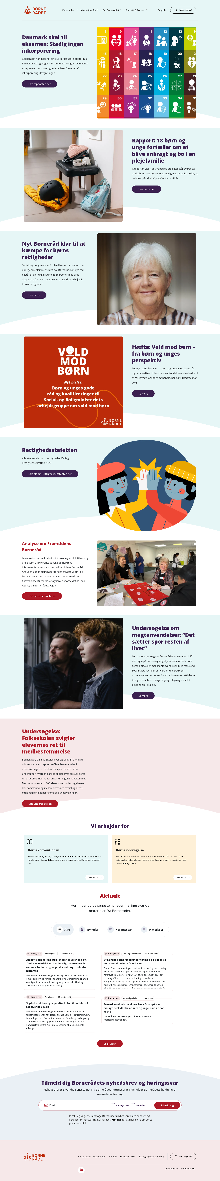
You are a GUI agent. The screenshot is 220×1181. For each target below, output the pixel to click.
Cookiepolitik (171, 1168)
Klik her (116, 1119)
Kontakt (113, 1156)
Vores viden (84, 1156)
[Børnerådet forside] (37, 10)
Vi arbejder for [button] (89, 10)
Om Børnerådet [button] (111, 10)
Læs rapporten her (39, 84)
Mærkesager (99, 1156)
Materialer (152, 929)
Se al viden (110, 1043)
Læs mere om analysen (41, 596)
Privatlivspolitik (188, 1168)
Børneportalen (127, 1156)
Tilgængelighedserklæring (150, 1156)
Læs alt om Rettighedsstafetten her (50, 474)
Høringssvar (119, 929)
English (162, 10)
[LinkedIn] (81, 1170)
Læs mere (34, 295)
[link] (59, 972)
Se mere (143, 393)
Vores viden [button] (68, 10)
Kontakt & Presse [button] (134, 10)
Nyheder (89, 929)
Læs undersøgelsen (40, 803)
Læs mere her (146, 189)
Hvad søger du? (183, 1156)
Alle (63, 929)
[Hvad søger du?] (183, 10)
